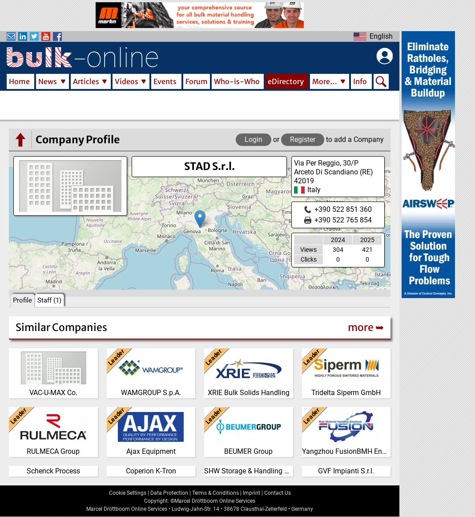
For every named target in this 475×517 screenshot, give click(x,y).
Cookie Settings (127, 493)
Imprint (251, 493)
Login (253, 139)
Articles (86, 81)
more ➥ (366, 327)
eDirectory (286, 81)
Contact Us (277, 493)
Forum (196, 81)
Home (19, 81)
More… (324, 81)
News (47, 81)
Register (302, 139)
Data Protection (169, 493)
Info (360, 81)
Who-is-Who (237, 81)
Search (381, 82)
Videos (126, 81)
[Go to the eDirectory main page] (20, 140)
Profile (22, 300)
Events (165, 81)
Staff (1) (49, 300)
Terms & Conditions (215, 493)
